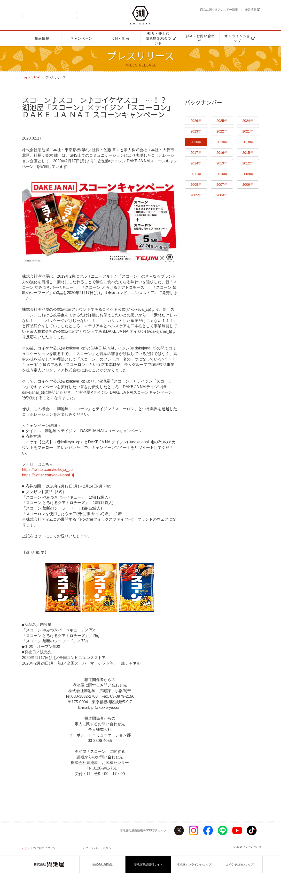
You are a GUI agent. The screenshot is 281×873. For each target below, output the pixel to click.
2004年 (221, 195)
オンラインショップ (239, 38)
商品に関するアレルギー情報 (219, 9)
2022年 (221, 131)
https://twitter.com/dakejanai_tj (48, 475)
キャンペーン (81, 38)
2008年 (195, 184)
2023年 (195, 131)
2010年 (221, 174)
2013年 (221, 163)
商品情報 (41, 38)
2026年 (195, 121)
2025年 (221, 121)
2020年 (195, 142)
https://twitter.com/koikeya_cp (47, 469)
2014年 (195, 163)
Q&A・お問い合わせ (200, 38)
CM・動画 (120, 38)
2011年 (195, 174)
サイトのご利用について (40, 848)
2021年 (247, 131)
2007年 (221, 184)
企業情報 (252, 9)
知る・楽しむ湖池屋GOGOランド (161, 38)
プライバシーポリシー (99, 848)
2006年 (247, 184)
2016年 (221, 153)
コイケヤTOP (30, 77)
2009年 (247, 174)
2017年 (195, 153)
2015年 (247, 153)
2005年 (195, 195)
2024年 (247, 121)
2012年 (247, 163)
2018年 (247, 142)
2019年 (221, 142)
